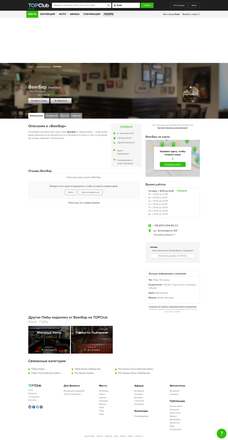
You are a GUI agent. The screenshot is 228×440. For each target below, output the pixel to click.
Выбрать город (190, 14)
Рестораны (40, 91)
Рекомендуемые (141, 416)
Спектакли (139, 401)
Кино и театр (175, 413)
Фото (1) (64, 115)
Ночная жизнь (176, 406)
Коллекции (47, 14)
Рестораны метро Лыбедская (134, 373)
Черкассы (139, 436)
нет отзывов (43, 94)
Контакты (32, 400)
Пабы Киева (37, 368)
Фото (62, 14)
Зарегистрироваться (90, 192)
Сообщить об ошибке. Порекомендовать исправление (173, 306)
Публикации (91, 14)
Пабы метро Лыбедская (88, 368)
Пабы (31, 91)
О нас (30, 390)
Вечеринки (139, 391)
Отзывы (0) (51, 115)
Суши (101, 414)
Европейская (123, 154)
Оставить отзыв (39, 100)
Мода (172, 426)
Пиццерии (103, 401)
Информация (36, 115)
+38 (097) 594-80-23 (126, 142)
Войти (194, 5)
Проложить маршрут (164, 234)
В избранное (61, 100)
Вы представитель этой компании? (173, 128)
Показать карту (172, 164)
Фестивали (139, 404)
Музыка (173, 416)
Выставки (138, 397)
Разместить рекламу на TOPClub (172, 256)
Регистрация (179, 5)
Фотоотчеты (177, 385)
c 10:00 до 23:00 (124, 138)
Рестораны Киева (43, 66)
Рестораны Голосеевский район (135, 368)
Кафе (101, 407)
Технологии (175, 423)
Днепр (123, 436)
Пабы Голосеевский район (45, 373)
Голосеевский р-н (125, 160)
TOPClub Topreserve (72, 394)
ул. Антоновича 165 (125, 133)
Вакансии (32, 393)
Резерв (108, 14)
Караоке (103, 397)
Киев (30, 66)
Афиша (74, 14)
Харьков (108, 436)
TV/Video (167, 284)
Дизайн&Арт (175, 419)
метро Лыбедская (125, 163)
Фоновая (169, 297)
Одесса (100, 436)
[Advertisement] (114, 40)
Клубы (102, 394)
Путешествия (175, 429)
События (76, 115)
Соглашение (33, 397)
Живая (160, 297)
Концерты (138, 394)
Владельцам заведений (74, 391)
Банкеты (102, 404)
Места (32, 14)
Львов (130, 436)
